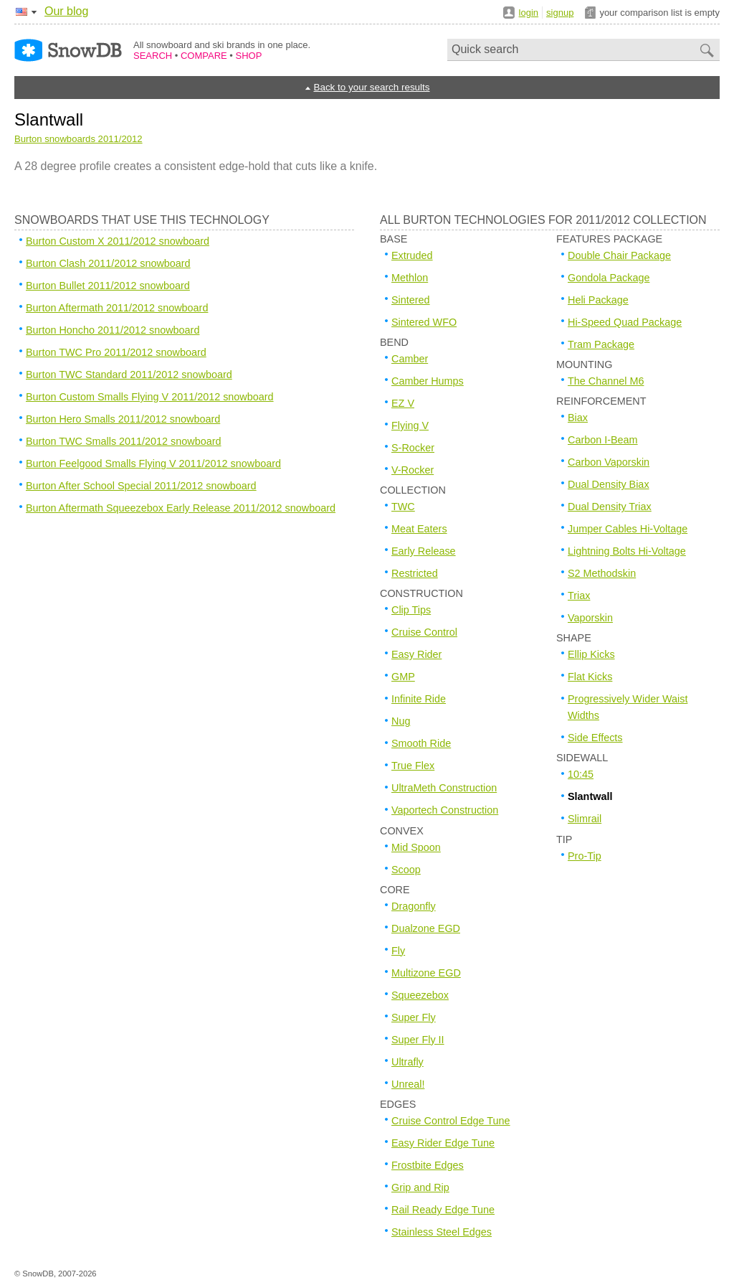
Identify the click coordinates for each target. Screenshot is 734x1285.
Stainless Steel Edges (441, 1232)
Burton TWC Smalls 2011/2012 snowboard (123, 441)
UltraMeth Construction (444, 788)
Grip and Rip (420, 1187)
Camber (409, 358)
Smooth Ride (421, 743)
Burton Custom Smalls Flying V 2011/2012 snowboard (150, 397)
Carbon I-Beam (603, 440)
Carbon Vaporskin (608, 462)
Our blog (66, 11)
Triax (579, 595)
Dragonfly (413, 906)
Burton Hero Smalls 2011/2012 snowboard (123, 419)
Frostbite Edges (427, 1165)
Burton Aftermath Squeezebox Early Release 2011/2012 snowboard (180, 508)
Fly (398, 950)
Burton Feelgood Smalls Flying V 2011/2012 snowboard (153, 463)
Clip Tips (411, 610)
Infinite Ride (418, 699)
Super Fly (413, 1017)
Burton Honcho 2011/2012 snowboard (112, 330)
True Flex (412, 765)
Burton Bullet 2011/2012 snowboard (108, 285)
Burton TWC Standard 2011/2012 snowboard (129, 374)
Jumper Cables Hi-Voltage (627, 529)
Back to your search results (371, 87)
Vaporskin (590, 617)
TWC (403, 506)
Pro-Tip (584, 856)
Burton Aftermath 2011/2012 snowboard (117, 308)
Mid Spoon (416, 847)
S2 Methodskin (602, 573)
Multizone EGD (426, 973)
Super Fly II (417, 1039)
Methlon (409, 277)
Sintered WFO (424, 322)
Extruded (412, 255)
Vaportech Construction (444, 810)
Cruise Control (424, 632)
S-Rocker (412, 447)
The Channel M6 (606, 381)
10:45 (581, 774)
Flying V (410, 425)
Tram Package (601, 344)
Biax (578, 417)
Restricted (414, 573)
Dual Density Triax (610, 506)
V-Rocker (412, 470)
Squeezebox (420, 995)
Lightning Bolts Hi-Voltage (627, 551)
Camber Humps (427, 381)
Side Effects (595, 737)
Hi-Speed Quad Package (625, 322)
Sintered (410, 300)
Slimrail (584, 818)
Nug (400, 721)
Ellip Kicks (591, 654)
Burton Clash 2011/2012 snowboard (108, 263)
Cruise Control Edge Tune (450, 1120)
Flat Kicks (590, 676)
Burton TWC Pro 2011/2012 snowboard (116, 352)
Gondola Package (608, 277)
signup (559, 12)
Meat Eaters (419, 529)
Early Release (423, 551)
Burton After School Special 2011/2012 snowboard (141, 485)
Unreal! (407, 1084)
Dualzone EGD (425, 928)
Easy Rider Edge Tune (443, 1143)
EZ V (402, 403)
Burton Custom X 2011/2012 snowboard (117, 241)
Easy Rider (416, 654)
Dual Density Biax (608, 484)
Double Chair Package (619, 255)
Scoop (406, 869)
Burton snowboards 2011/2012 (78, 138)
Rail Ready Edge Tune (443, 1209)
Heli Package (598, 300)
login (528, 12)
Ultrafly (407, 1062)
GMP (403, 676)
